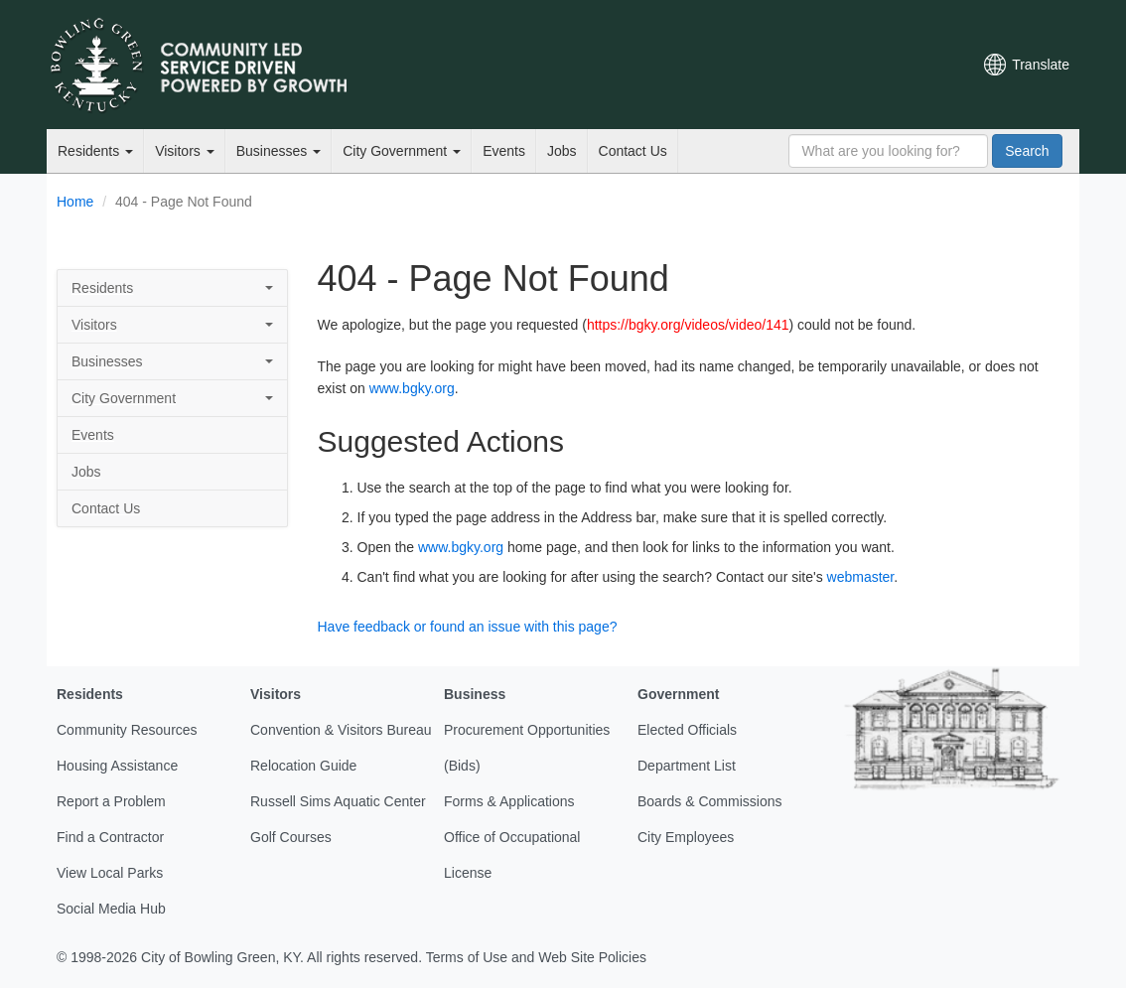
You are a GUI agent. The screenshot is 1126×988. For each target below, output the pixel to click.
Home (75, 202)
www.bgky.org (412, 388)
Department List (686, 766)
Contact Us (633, 151)
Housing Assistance (117, 766)
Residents (95, 151)
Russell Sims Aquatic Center (338, 801)
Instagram (882, 64)
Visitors (184, 151)
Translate (1040, 64)
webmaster (861, 577)
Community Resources (127, 730)
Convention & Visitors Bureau (341, 730)
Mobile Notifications (915, 64)
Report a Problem (111, 801)
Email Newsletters (748, 64)
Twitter (780, 64)
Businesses (278, 151)
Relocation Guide (303, 766)
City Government (402, 151)
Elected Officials (687, 730)
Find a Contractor (110, 837)
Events (504, 151)
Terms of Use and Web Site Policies (536, 957)
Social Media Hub (111, 909)
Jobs (562, 151)
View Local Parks (110, 873)
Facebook (814, 64)
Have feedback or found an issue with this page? (468, 627)
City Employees (685, 837)
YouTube (848, 64)
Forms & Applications (509, 801)
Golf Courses (291, 837)
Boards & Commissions (709, 801)
